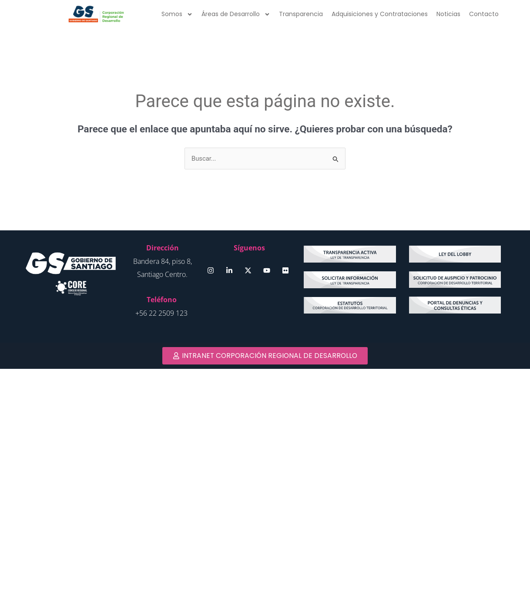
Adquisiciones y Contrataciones (380, 14)
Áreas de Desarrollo (235, 14)
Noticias (448, 14)
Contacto (484, 14)
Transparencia (301, 14)
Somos (177, 14)
